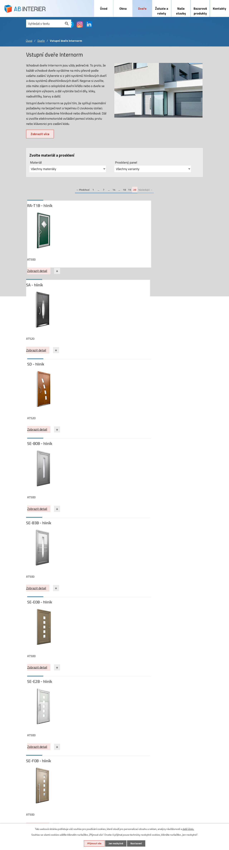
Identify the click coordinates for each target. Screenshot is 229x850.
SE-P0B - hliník (153, 366)
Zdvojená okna (36, 767)
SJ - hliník (149, 447)
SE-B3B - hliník (97, 286)
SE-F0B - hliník (97, 366)
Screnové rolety (90, 757)
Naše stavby (181, 11)
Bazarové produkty (200, 11)
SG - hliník (93, 447)
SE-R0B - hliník (41, 447)
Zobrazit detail (39, 271)
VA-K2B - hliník (41, 607)
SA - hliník (93, 206)
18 (124, 190)
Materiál (36, 163)
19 (129, 190)
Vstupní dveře (62, 741)
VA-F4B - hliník (153, 527)
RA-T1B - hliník (41, 206)
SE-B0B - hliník (41, 286)
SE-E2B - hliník (41, 366)
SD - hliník (149, 206)
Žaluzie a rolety (161, 11)
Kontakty (219, 8)
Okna (123, 8)
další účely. (188, 828)
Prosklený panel (126, 163)
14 (114, 190)
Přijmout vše (93, 843)
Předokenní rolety (91, 751)
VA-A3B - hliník (41, 527)
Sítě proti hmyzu (90, 762)
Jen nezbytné (115, 843)
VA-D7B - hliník (97, 527)
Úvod (103, 8)
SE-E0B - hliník (153, 286)
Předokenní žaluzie (92, 746)
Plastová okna (35, 741)
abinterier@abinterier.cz (185, 749)
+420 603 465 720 (180, 741)
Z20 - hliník (94, 607)
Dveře (142, 8)
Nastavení (137, 843)
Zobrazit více (40, 134)
